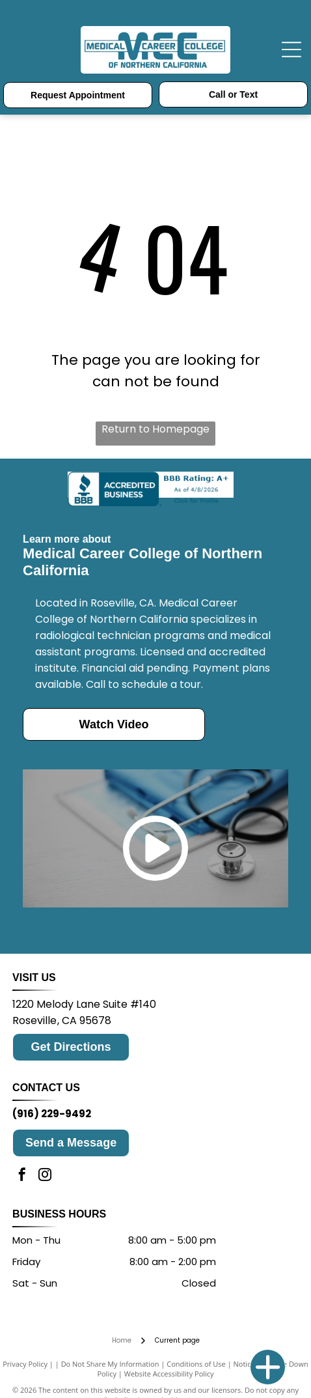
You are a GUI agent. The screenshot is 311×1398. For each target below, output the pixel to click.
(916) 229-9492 (51, 1113)
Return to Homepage (155, 428)
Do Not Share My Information (110, 1364)
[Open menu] (291, 49)
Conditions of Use (196, 1364)
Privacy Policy (25, 1364)
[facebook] (22, 1176)
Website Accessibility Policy (169, 1373)
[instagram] (45, 1176)
